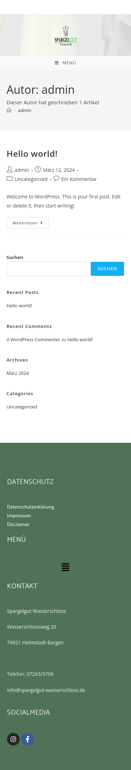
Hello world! (32, 153)
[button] (65, 567)
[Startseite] (9, 110)
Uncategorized (31, 179)
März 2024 (18, 373)
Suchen (15, 257)
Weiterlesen (31, 221)
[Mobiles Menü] (65, 63)
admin (24, 110)
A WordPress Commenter (33, 339)
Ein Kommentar (79, 179)
